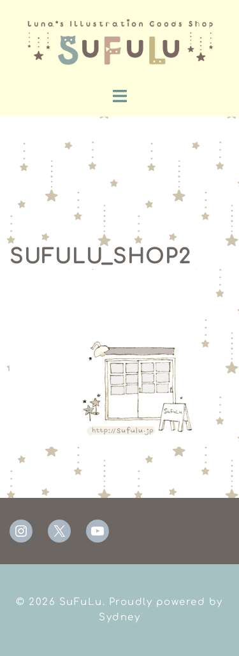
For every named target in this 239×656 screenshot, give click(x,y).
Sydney (119, 617)
